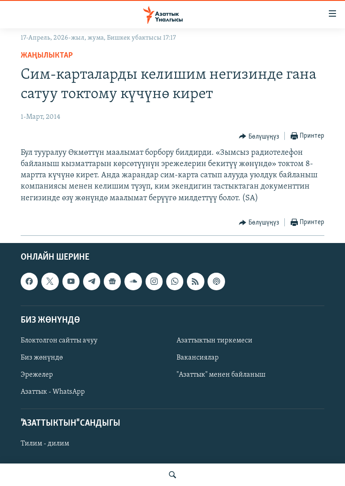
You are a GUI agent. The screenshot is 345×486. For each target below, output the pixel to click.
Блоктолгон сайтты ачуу (59, 340)
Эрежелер (37, 374)
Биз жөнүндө (42, 357)
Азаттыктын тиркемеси (214, 340)
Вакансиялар (198, 357)
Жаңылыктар (47, 55)
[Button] (259, 136)
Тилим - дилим (45, 443)
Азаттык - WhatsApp (53, 392)
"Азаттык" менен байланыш (221, 374)
